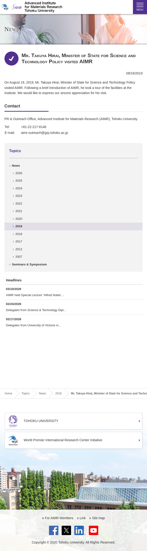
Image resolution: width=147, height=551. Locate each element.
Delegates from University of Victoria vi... (33, 325)
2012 (18, 249)
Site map (98, 518)
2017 (18, 241)
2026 (18, 173)
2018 (18, 234)
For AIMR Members (59, 518)
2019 (18, 226)
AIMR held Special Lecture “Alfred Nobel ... (35, 295)
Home (8, 393)
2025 (18, 180)
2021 (18, 211)
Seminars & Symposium (29, 264)
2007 (18, 256)
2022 (18, 203)
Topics (15, 151)
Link (83, 518)
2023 (18, 196)
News (16, 165)
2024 (18, 188)
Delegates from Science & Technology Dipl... (36, 310)
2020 (18, 218)
